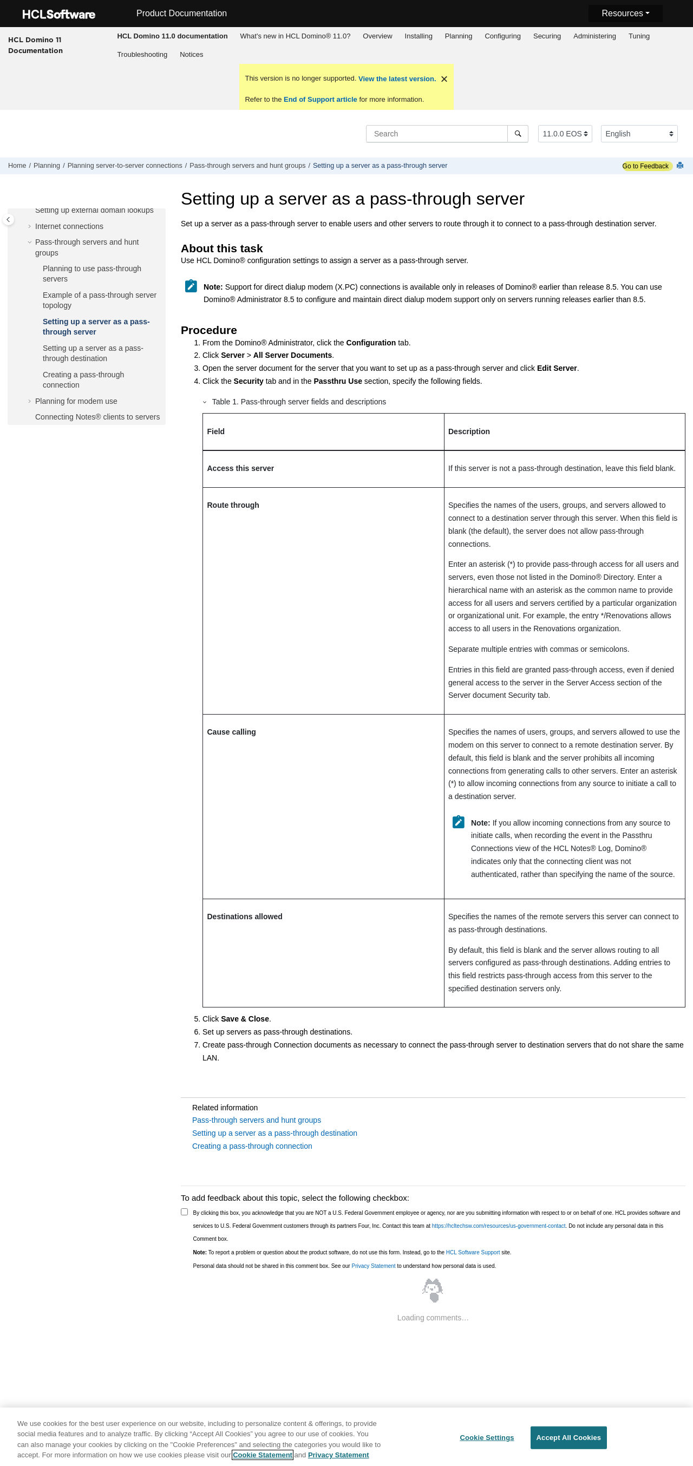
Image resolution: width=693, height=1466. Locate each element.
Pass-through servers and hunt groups (247, 165)
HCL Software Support (473, 1252)
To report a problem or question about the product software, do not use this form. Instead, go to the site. (352, 1252)
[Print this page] (681, 166)
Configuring (503, 36)
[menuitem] (172, 36)
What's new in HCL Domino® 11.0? (295, 36)
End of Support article (320, 99)
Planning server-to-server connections (125, 165)
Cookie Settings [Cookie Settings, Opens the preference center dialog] (487, 1441)
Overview (377, 36)
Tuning (639, 36)
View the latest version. (396, 79)
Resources (622, 13)
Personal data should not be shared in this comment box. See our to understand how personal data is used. (344, 1266)
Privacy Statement (373, 1266)
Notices (191, 54)
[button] (31, 210)
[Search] (517, 133)
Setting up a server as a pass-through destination (274, 1133)
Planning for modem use (76, 401)
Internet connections (69, 226)
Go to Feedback (646, 166)
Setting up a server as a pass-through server (380, 165)
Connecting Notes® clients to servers (97, 417)
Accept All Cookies (569, 1441)
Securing (547, 36)
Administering (594, 36)
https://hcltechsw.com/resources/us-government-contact (499, 1226)
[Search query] (447, 133)
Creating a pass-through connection (252, 1146)
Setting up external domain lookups (94, 210)
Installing (419, 36)
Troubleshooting (142, 54)
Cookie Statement (262, 1459)
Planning (459, 36)
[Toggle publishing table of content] (8, 219)
